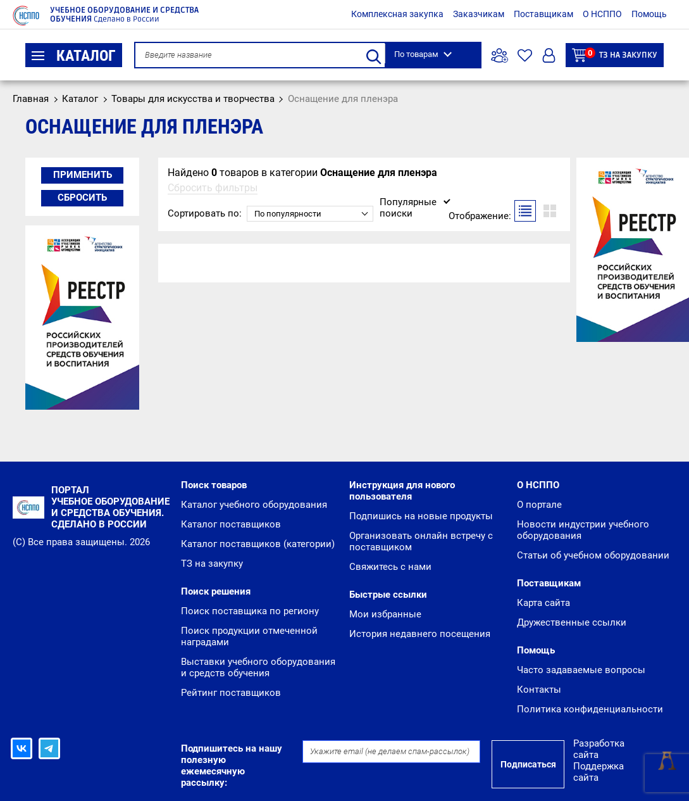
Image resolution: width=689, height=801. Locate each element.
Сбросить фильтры (213, 188)
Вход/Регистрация (549, 55)
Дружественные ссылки (571, 622)
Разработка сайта (598, 749)
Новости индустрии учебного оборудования (583, 530)
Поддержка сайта (598, 771)
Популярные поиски (408, 207)
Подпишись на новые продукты (421, 516)
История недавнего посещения (419, 634)
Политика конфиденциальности (590, 709)
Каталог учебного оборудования (254, 504)
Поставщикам (543, 14)
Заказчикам (478, 14)
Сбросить (82, 197)
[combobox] (310, 214)
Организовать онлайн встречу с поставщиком (421, 541)
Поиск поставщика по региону (250, 611)
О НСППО (602, 14)
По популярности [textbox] (287, 213)
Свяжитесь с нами (390, 566)
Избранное (525, 55)
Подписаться (528, 764)
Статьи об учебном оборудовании (593, 555)
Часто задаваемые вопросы (581, 670)
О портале (539, 504)
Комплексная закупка (397, 14)
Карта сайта (543, 603)
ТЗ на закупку (614, 54)
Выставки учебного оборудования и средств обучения (258, 667)
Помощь (649, 14)
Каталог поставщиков (231, 524)
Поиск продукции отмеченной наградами (249, 636)
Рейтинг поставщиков (231, 692)
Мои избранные (385, 614)
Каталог (74, 56)
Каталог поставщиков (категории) (258, 544)
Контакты (539, 689)
